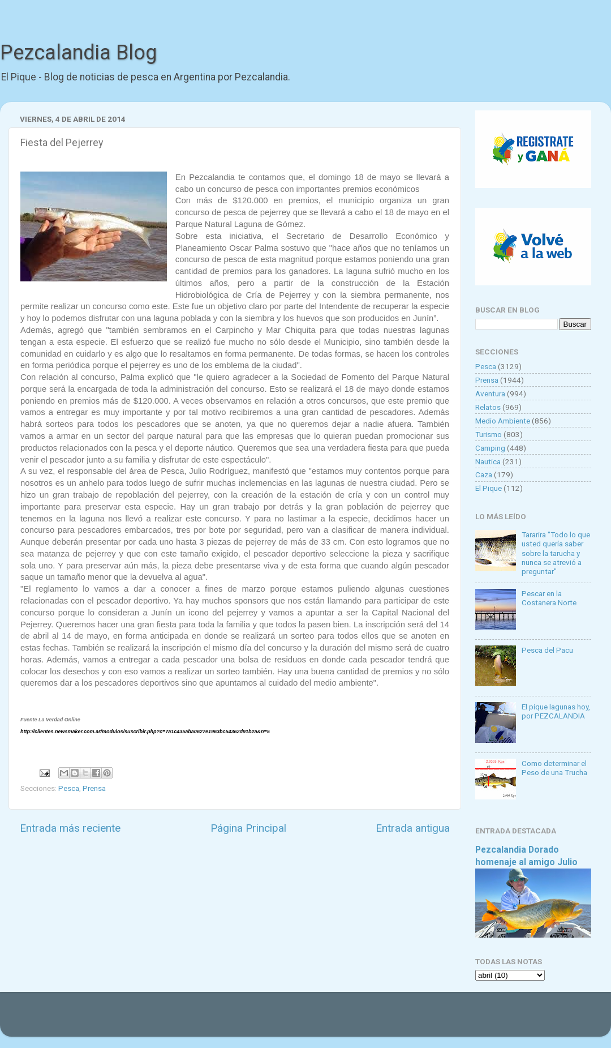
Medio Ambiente (502, 420)
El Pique (488, 488)
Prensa (94, 788)
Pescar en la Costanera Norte (549, 598)
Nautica (488, 461)
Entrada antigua (413, 828)
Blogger (421, 1019)
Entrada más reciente (70, 828)
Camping (490, 447)
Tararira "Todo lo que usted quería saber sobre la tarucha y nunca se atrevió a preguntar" (556, 553)
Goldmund (325, 1019)
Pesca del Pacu (547, 650)
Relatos (488, 407)
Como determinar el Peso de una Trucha (554, 768)
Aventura (490, 393)
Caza (483, 474)
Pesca (68, 788)
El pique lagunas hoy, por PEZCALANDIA (556, 711)
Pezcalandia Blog (78, 53)
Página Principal (248, 828)
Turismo (488, 434)
